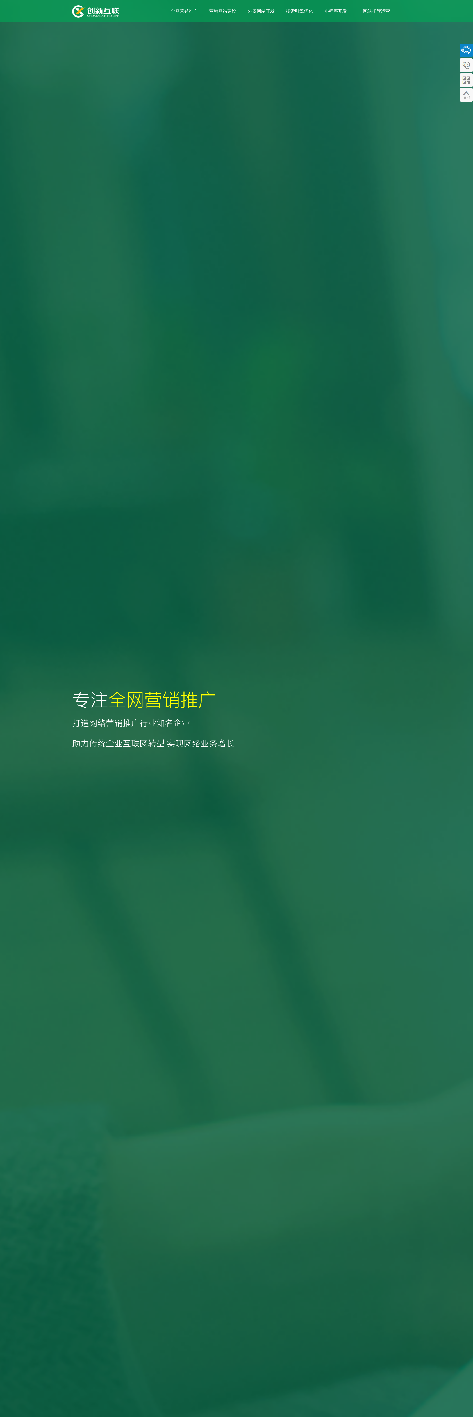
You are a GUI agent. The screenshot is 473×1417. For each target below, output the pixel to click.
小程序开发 (335, 11)
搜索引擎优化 (299, 11)
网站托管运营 (376, 11)
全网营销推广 (184, 11)
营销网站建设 (222, 11)
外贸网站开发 (261, 11)
